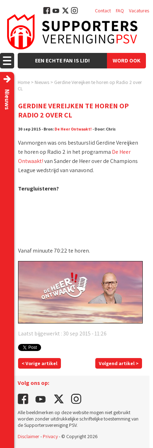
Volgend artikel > (118, 363)
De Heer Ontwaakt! (73, 129)
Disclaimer (28, 436)
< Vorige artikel (39, 363)
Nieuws (42, 82)
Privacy (50, 436)
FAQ (120, 10)
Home (24, 82)
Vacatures (139, 10)
